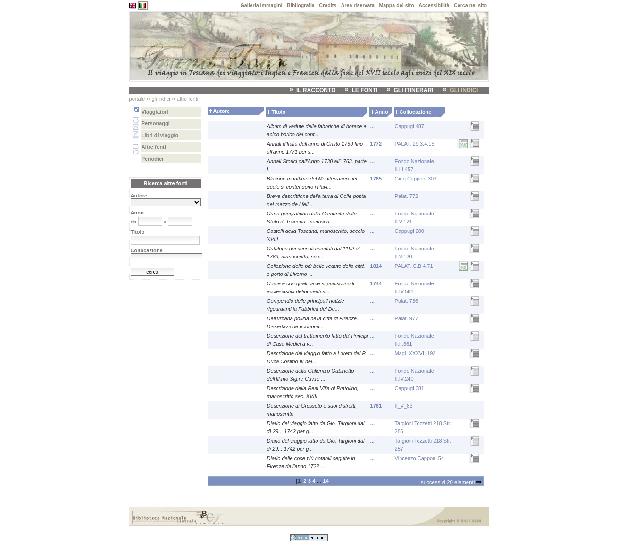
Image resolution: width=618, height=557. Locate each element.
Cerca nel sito (470, 5)
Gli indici (464, 90)
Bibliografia (301, 5)
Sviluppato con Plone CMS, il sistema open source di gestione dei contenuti (309, 537)
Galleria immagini (261, 5)
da (134, 221)
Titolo (279, 112)
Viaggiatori (155, 112)
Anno (381, 112)
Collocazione (416, 112)
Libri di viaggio (160, 135)
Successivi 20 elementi (451, 482)
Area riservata (358, 5)
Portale (137, 99)
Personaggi (156, 123)
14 (326, 481)
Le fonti (364, 90)
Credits (327, 5)
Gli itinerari (413, 90)
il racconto (316, 90)
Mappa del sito (396, 5)
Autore (221, 111)
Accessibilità (433, 5)
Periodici (153, 159)
